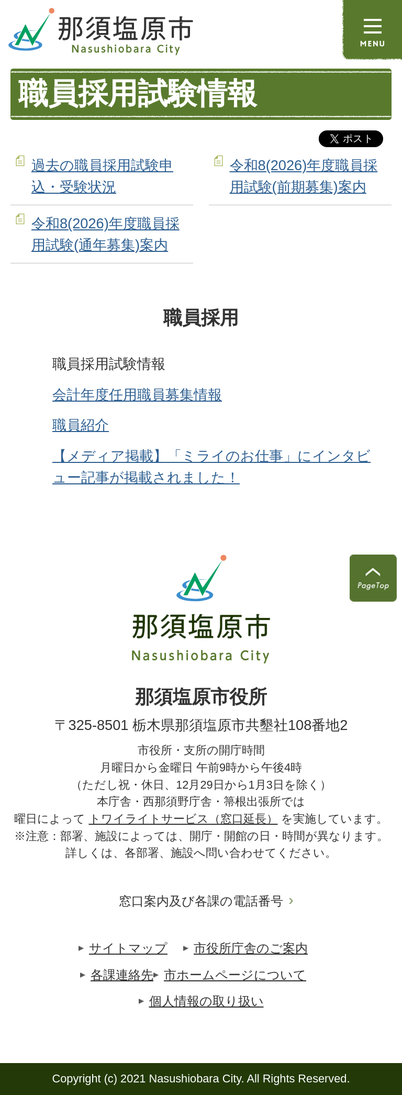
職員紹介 (80, 425)
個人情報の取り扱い (206, 1001)
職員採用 (201, 317)
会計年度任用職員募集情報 (137, 394)
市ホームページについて (235, 975)
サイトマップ (128, 948)
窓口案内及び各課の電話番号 (201, 901)
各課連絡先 (122, 975)
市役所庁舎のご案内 (251, 948)
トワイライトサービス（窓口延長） (183, 818)
